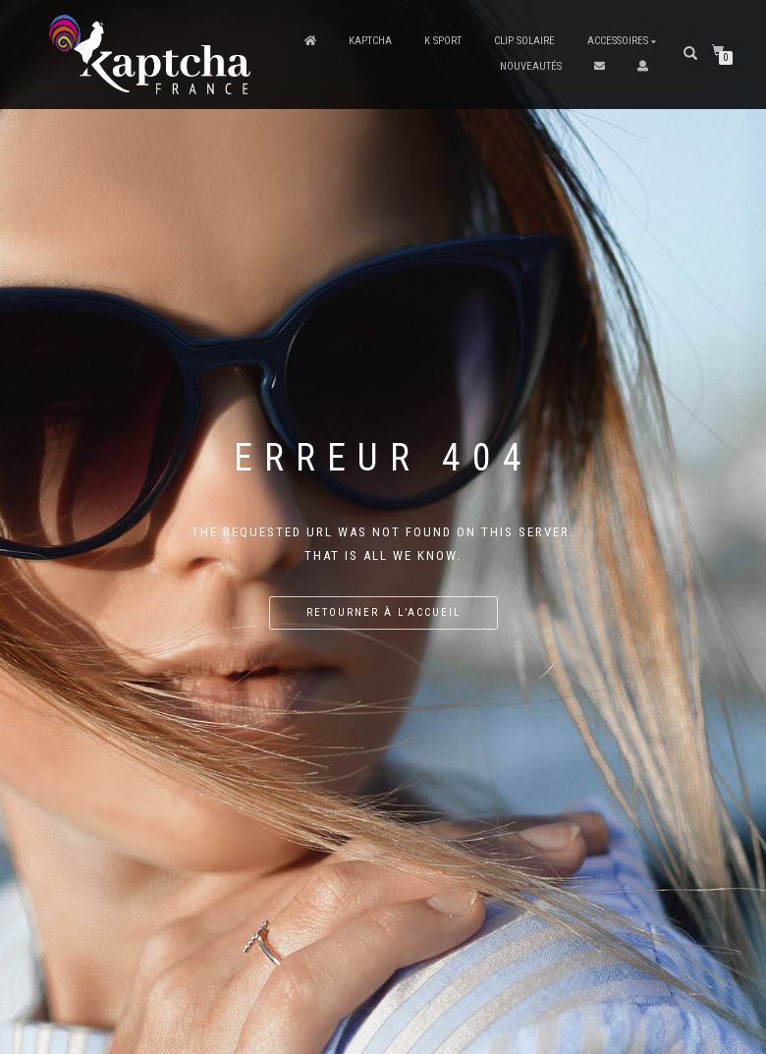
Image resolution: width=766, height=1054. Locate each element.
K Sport (443, 40)
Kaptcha (370, 40)
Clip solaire (524, 40)
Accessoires (617, 40)
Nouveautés (531, 66)
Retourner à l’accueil (383, 612)
